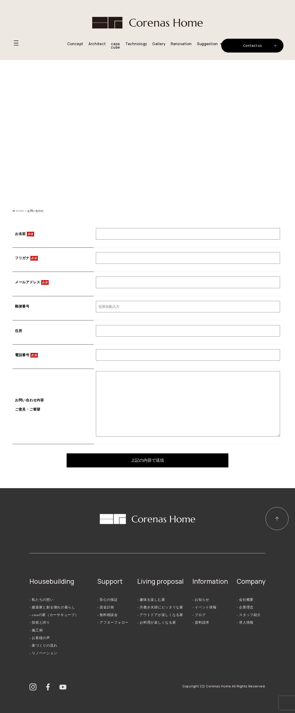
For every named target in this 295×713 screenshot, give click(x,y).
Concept (75, 44)
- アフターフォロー (113, 622)
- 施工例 (36, 630)
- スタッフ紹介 (249, 615)
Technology (136, 44)
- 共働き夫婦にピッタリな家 (160, 607)
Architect (97, 44)
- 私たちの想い (42, 600)
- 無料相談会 (107, 615)
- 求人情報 (245, 622)
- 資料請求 (200, 622)
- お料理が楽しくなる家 (156, 622)
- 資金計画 (105, 607)
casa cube (115, 45)
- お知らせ (200, 600)
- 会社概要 (245, 600)
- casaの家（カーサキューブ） (54, 615)
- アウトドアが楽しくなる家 (160, 615)
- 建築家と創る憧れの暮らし (52, 607)
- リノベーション (43, 653)
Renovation (181, 44)
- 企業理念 (245, 607)
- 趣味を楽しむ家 (151, 600)
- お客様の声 (40, 638)
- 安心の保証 (107, 600)
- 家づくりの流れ (43, 645)
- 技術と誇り (40, 622)
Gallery (158, 44)
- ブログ (199, 615)
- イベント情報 (204, 607)
